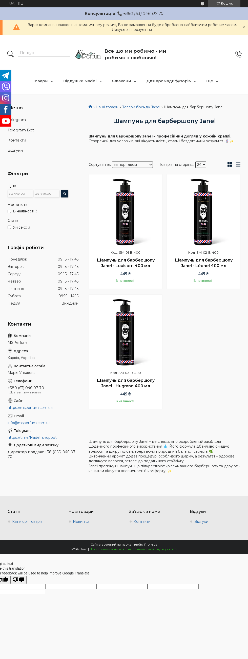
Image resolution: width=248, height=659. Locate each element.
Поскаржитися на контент (110, 549)
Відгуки (15, 150)
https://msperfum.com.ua (30, 407)
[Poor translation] (18, 580)
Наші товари (107, 107)
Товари (40, 80)
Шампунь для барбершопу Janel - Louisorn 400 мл (126, 263)
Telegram (17, 119)
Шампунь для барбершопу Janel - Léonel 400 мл (204, 263)
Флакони (121, 80)
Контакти (17, 140)
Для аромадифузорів (169, 80)
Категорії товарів (27, 521)
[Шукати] (10, 54)
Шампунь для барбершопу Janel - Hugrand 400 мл (126, 383)
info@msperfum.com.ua (29, 423)
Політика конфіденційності (155, 549)
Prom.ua (150, 544)
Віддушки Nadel (80, 80)
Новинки (81, 521)
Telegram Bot (21, 130)
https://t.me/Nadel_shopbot (32, 437)
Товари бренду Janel (141, 107)
